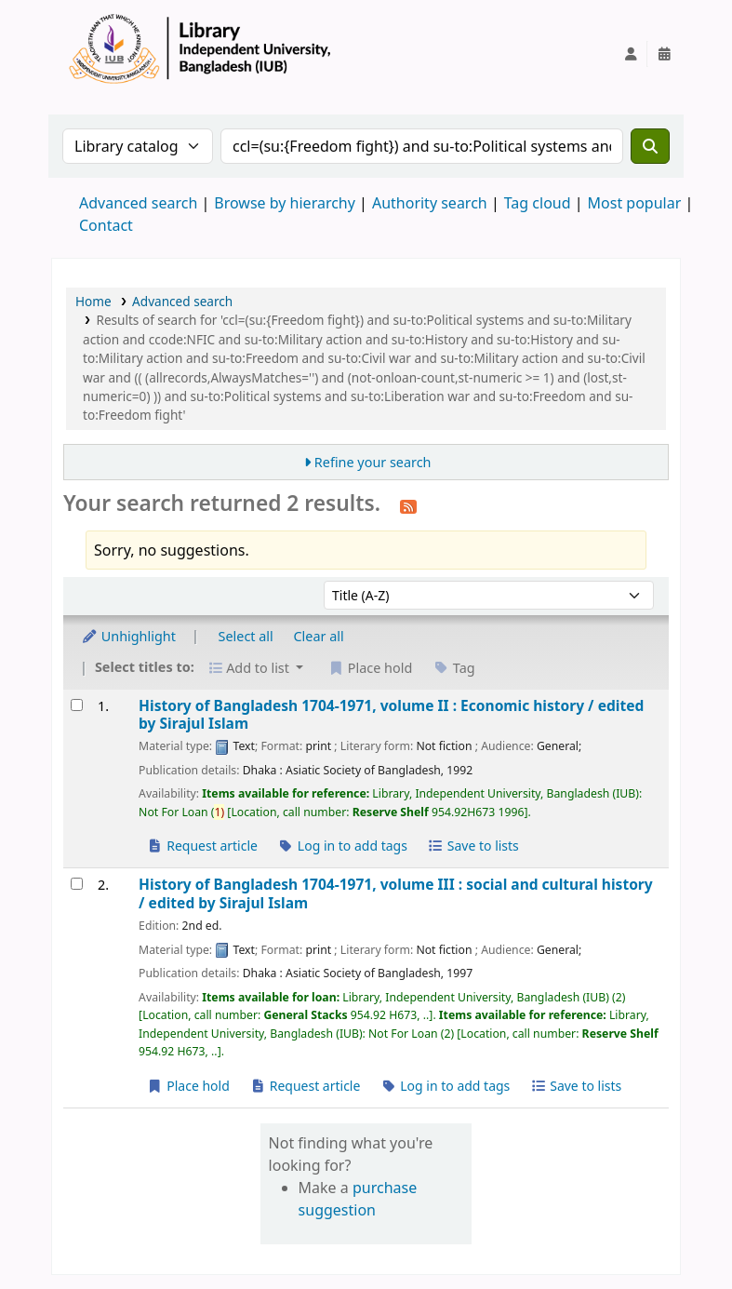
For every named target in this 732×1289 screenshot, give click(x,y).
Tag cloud (537, 203)
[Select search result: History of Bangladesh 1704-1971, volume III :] (77, 884)
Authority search (429, 203)
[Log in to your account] (630, 54)
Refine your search (373, 462)
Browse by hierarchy (284, 203)
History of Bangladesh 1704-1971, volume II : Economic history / (391, 715)
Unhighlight (128, 636)
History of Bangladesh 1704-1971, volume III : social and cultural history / (396, 894)
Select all (246, 636)
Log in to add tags (342, 845)
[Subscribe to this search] (408, 505)
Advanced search (138, 203)
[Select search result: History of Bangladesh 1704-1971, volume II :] (77, 705)
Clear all (319, 636)
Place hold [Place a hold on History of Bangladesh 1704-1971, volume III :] (188, 1085)
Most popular (635, 203)
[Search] (650, 146)
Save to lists (473, 845)
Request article (202, 845)
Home (93, 301)
